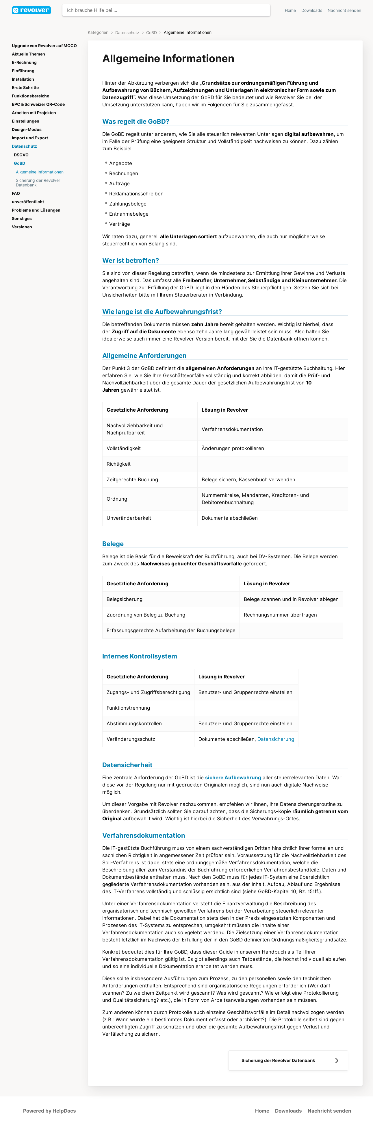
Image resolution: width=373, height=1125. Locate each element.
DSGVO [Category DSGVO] (21, 155)
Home (262, 1111)
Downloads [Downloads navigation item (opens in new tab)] (312, 10)
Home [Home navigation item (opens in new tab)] (291, 10)
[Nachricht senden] (344, 10)
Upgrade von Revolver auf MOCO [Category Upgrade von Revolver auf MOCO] (44, 45)
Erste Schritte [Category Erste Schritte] (25, 87)
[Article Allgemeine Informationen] (46, 172)
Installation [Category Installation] (23, 79)
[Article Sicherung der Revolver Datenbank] (46, 182)
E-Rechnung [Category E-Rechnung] (24, 62)
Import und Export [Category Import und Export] (30, 138)
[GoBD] (152, 32)
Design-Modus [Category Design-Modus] (27, 129)
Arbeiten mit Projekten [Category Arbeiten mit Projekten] (34, 112)
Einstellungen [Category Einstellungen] (25, 121)
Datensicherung (275, 739)
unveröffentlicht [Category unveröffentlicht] (28, 201)
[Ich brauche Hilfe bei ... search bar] (166, 10)
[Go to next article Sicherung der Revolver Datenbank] (288, 1060)
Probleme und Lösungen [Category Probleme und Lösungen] (36, 210)
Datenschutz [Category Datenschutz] (24, 146)
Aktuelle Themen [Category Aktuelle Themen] (28, 54)
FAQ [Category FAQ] (16, 193)
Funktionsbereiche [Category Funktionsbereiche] (30, 96)
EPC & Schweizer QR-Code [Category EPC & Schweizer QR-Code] (38, 104)
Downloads (288, 1111)
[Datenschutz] (127, 32)
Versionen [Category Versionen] (22, 227)
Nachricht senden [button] (344, 10)
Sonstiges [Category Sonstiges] (22, 218)
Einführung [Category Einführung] (23, 71)
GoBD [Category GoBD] (19, 163)
